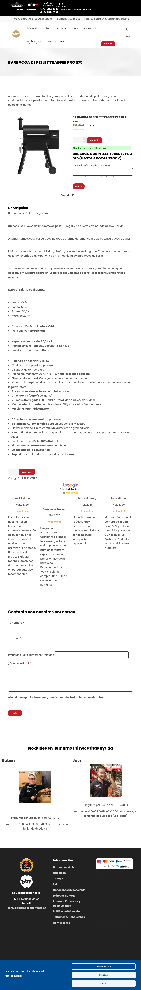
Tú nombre (15, 624)
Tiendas (19, 9)
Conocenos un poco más (69, 891)
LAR (55, 885)
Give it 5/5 (83, 131)
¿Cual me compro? (35, 41)
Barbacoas (48, 28)
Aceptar (103, 983)
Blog (62, 41)
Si (12, 704)
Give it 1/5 (74, 131)
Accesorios (62, 28)
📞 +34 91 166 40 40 (49, 9)
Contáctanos (61, 924)
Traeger (76, 123)
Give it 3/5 (78, 131)
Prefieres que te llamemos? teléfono (31, 656)
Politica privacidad (14, 975)
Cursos (75, 28)
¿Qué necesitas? (18, 664)
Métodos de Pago (64, 897)
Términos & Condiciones (69, 918)
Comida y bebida (90, 28)
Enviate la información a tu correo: (91, 166)
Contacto (31, 9)
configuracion (103, 966)
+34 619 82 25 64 (49, 12)
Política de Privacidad (67, 912)
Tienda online (32, 28)
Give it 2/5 (76, 131)
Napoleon (59, 874)
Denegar (103, 974)
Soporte (52, 41)
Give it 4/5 (80, 131)
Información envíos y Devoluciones (67, 905)
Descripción (68, 196)
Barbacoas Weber (65, 868)
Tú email (13, 639)
